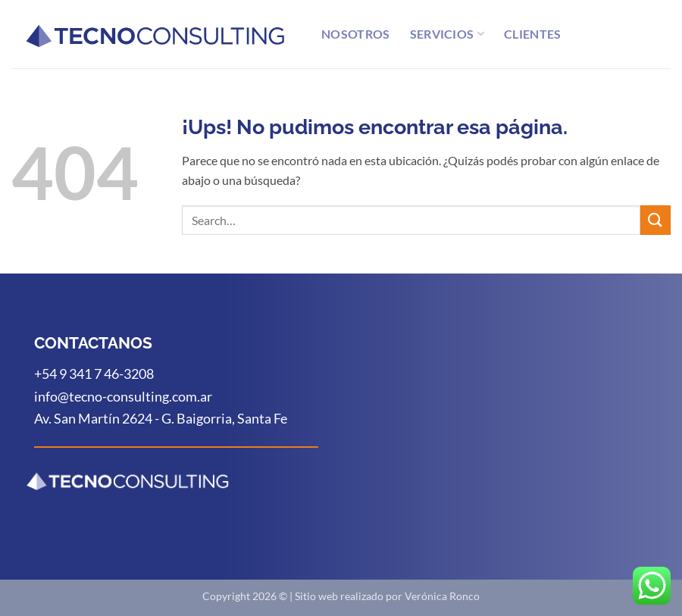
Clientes (533, 34)
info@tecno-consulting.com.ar (123, 396)
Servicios (447, 34)
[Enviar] (655, 220)
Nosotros (355, 34)
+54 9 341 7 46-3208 (94, 373)
